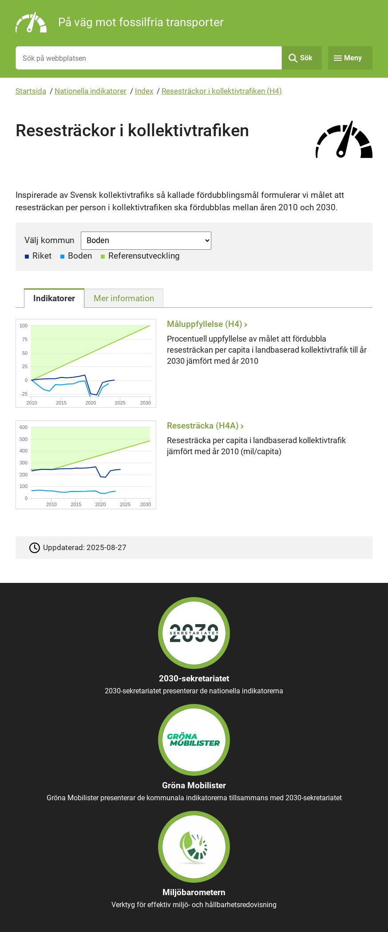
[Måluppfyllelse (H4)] (191, 363)
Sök (306, 58)
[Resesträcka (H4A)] (191, 464)
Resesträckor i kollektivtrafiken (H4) (222, 91)
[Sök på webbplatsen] (149, 58)
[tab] (54, 298)
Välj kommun (49, 240)
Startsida (31, 91)
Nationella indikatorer (91, 91)
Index (144, 91)
